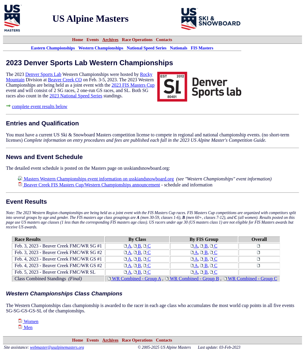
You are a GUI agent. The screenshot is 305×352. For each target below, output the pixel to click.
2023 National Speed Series (75, 95)
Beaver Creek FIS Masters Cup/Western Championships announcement (89, 184)
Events (92, 39)
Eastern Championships (53, 48)
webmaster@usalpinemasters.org (57, 347)
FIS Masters (202, 48)
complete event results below (39, 106)
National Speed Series (146, 48)
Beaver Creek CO (65, 79)
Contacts (164, 39)
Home (77, 39)
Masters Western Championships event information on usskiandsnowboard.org (96, 178)
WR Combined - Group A (134, 278)
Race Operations (137, 39)
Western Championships (100, 48)
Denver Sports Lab (43, 74)
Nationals (178, 48)
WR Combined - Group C (250, 278)
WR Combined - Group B (192, 278)
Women (28, 321)
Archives (110, 39)
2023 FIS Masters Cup (133, 85)
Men (25, 327)
